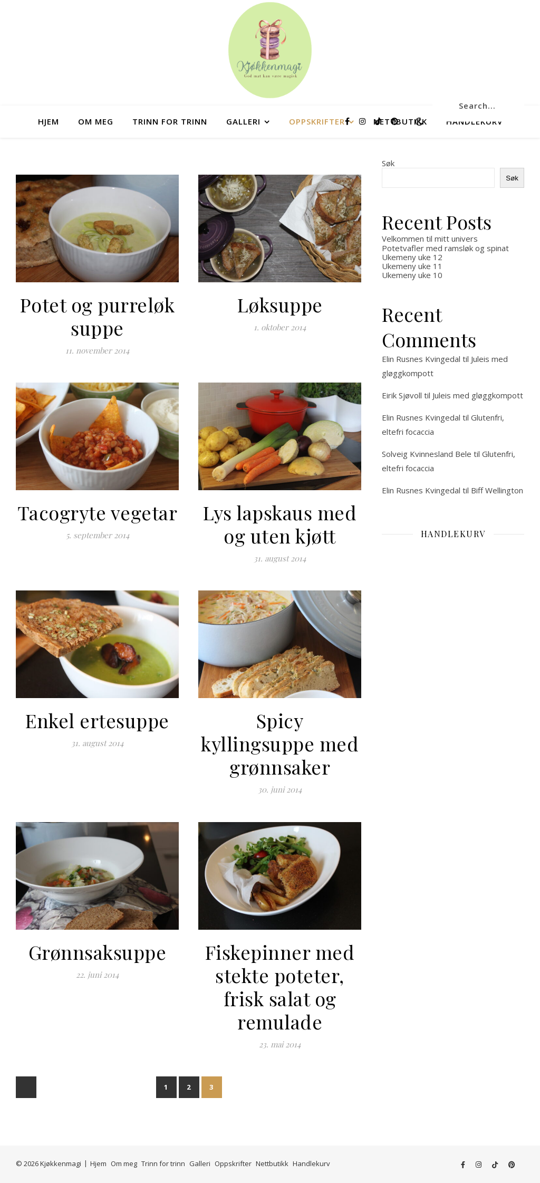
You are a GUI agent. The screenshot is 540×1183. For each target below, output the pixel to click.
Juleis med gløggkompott (477, 395)
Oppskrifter (317, 121)
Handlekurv (311, 1163)
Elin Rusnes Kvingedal (421, 359)
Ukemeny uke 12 (412, 257)
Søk (388, 163)
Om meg (95, 121)
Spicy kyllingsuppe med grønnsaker (280, 743)
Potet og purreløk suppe (97, 316)
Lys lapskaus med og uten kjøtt (279, 524)
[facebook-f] (348, 121)
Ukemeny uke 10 (412, 275)
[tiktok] (379, 121)
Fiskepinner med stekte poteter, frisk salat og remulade (280, 986)
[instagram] (363, 121)
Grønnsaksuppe (97, 952)
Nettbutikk (272, 1163)
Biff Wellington (497, 490)
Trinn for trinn (169, 121)
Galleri (243, 121)
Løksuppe (280, 304)
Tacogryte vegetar (97, 512)
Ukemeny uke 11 (412, 266)
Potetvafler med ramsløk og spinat (445, 248)
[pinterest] (394, 121)
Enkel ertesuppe (97, 720)
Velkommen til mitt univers (430, 238)
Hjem (48, 121)
